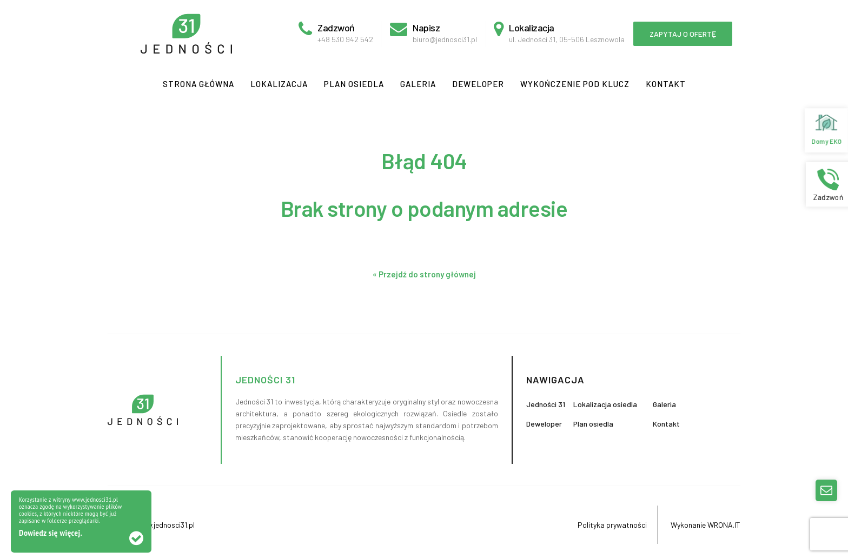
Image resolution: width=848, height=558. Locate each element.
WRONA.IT (723, 524)
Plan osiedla (354, 84)
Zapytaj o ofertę (683, 33)
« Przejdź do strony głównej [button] (424, 274)
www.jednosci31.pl (165, 524)
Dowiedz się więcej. (50, 532)
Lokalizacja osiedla (605, 404)
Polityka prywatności (612, 524)
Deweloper (478, 84)
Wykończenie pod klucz (575, 84)
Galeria (418, 84)
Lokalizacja (279, 84)
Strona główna (198, 84)
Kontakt (666, 84)
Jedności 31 (545, 404)
